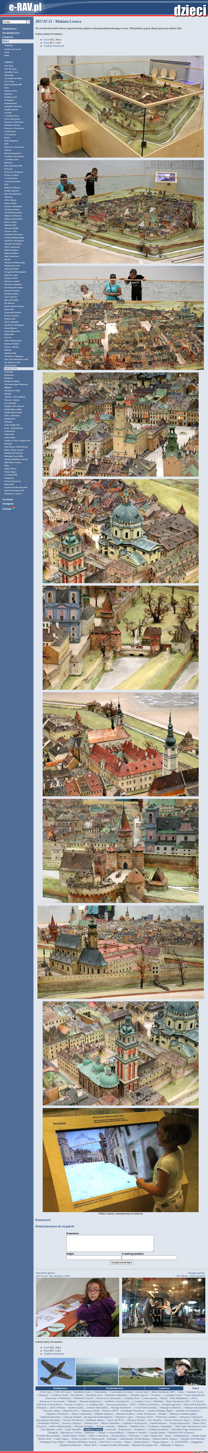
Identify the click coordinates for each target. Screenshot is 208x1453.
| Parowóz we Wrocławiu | (49, 1407)
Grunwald (8, 372)
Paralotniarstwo (11, 32)
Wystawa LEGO (10, 278)
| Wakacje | (72, 1404)
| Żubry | (127, 1445)
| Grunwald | (110, 1432)
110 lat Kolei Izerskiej (13, 213)
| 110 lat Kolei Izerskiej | (145, 1410)
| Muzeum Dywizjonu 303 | (144, 1448)
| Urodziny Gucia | (59, 1398)
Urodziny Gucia (10, 97)
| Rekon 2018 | (44, 1442)
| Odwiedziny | (100, 1395)
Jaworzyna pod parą (12, 181)
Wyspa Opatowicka (12, 331)
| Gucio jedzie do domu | (121, 1395)
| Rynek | (164, 1401)
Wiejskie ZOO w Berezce (14, 406)
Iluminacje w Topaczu (13, 494)
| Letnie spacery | (149, 1401)
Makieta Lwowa (10, 369)
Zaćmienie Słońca (11, 294)
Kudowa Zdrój (10, 203)
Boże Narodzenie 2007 (13, 84)
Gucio (6, 52)
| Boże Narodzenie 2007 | (163, 1395)
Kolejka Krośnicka (12, 381)
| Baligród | (53, 1435)
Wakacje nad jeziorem (13, 219)
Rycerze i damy (10, 222)
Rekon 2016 (9, 334)
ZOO (6, 144)
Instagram (8, 503)
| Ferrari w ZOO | (110, 1413)
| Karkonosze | (125, 1432)
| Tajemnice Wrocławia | (57, 1417)
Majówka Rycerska (12, 266)
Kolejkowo (8, 378)
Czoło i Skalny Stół (12, 425)
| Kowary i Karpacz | (72, 1426)
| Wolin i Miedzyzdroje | (60, 1429)
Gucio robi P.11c (10, 297)
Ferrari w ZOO (10, 231)
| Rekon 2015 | (200, 1423)
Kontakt (8, 508)
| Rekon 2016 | (199, 1426)
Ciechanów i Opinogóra (13, 356)
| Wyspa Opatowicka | (180, 1426)
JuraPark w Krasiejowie (14, 156)
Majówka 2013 (10, 225)
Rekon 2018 (9, 434)
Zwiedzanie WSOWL (12, 312)
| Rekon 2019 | (90, 1448)
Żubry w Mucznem (12, 416)
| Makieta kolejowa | (104, 1417)
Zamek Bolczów (10, 328)
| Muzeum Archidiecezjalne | (183, 1417)
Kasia (6, 55)
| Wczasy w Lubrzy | (74, 1407)
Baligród (7, 387)
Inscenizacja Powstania (13, 287)
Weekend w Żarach (12, 125)
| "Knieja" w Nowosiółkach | (111, 1435)
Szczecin (7, 337)
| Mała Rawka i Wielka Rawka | (135, 1442)
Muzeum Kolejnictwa (13, 153)
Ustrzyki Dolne (10, 403)
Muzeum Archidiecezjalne (14, 262)
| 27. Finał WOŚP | (179, 1445)
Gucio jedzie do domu (13, 78)
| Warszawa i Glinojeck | (191, 1420)
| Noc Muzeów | (155, 1423)
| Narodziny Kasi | (94, 1398)
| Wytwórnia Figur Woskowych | (186, 1432)
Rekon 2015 (9, 309)
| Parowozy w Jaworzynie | (108, 1401)
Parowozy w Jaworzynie (14, 128)
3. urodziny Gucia (11, 159)
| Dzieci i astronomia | (82, 1417)
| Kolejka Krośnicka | (158, 1432)
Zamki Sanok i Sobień (13, 412)
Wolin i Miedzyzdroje (13, 341)
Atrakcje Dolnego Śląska (14, 238)
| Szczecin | (41, 1429)
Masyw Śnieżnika (11, 322)
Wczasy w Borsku (11, 347)
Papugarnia (9, 478)
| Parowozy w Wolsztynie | (58, 1401)
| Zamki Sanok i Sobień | (74, 1438)
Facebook (7, 499)
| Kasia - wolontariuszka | (176, 1438)
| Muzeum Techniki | (84, 1429)
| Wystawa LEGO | (144, 1420)
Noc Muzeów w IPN (12, 362)
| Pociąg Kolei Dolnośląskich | (98, 1420)
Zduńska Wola (10, 353)
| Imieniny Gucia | (195, 1395)
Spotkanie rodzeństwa (13, 106)
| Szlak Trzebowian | (146, 1417)
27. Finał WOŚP (10, 475)
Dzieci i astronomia (12, 247)
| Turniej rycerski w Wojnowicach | (87, 1442)
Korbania (8, 444)
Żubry (7, 465)
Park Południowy (11, 141)
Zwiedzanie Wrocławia (13, 234)
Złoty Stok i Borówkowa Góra (16, 359)
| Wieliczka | (134, 1438)
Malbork (7, 350)
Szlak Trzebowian (11, 256)
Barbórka (8, 163)
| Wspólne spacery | (139, 1398)
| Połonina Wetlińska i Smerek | (82, 1445)
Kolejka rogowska (11, 191)
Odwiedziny (9, 75)
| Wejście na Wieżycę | (148, 1407)
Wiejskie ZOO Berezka (13, 453)
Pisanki (7, 259)
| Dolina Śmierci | (141, 1445)
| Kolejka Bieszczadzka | (48, 1438)
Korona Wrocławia (12, 291)
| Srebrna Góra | (91, 1426)
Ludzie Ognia (9, 437)
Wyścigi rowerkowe (12, 209)
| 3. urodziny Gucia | (141, 1404)
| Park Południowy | (179, 1401)
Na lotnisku (9, 100)
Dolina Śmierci (10, 469)
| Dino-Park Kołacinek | (194, 1407)
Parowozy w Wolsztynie (13, 122)
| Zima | (180, 1395)
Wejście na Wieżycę (12, 188)
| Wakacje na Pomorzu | (170, 1410)
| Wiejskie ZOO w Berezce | (181, 1435)
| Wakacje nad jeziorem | (196, 1410)
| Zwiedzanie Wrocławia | (132, 1413)
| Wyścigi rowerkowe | (121, 1410)
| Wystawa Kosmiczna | (70, 1448)
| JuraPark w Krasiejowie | (117, 1404)
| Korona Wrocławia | (73, 1423)
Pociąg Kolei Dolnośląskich (15, 272)
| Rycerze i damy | (52, 1413)
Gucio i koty (9, 81)
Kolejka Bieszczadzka (13, 409)
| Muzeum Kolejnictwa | (91, 1404)
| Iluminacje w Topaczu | (172, 1448)
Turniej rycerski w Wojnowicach (17, 441)
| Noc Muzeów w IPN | (51, 1432)
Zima (6, 88)
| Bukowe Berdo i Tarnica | (165, 1442)
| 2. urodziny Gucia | (172, 1398)
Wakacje (7, 150)
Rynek (7, 138)
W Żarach (8, 169)
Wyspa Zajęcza (10, 472)
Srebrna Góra (10, 319)
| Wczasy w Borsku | (105, 1429)
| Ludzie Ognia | (61, 1442)
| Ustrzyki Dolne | (157, 1435)
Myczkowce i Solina (12, 391)
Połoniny (7, 394)
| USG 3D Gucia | (63, 1395)
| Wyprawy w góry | (124, 1420)
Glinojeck (8, 94)
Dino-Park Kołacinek (12, 194)
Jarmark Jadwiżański (13, 206)
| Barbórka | (158, 1404)
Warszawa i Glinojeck (13, 284)
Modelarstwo (9, 28)
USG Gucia (9, 66)
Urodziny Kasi (10, 131)
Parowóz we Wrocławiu (13, 172)
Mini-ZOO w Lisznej (12, 462)
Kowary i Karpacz (11, 316)
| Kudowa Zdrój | (75, 1410)
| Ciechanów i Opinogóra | (160, 1429)
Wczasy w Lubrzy (11, 175)
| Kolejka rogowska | (171, 1407)
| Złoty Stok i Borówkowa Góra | (190, 1429)
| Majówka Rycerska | (50, 1420)
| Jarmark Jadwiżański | (97, 1410)
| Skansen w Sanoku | (136, 1435)
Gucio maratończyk (12, 119)
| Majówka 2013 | (70, 1413)
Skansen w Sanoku (11, 400)
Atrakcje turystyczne (12, 49)
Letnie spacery (10, 134)
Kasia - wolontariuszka (13, 428)
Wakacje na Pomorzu (13, 216)
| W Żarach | (198, 1404)
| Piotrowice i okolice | (166, 1420)
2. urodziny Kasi (10, 178)
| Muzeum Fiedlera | (125, 1417)
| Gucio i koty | (142, 1395)
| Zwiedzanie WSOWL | (48, 1426)
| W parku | (155, 1398)
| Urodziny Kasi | (131, 1401)
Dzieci (5, 41)
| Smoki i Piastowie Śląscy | (177, 1423)
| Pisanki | (162, 1417)
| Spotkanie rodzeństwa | (116, 1398)
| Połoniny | (89, 1435)
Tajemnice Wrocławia (13, 244)
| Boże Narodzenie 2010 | (178, 1404)
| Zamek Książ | (198, 1438)
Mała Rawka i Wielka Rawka (16, 447)
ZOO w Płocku (10, 200)
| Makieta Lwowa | (93, 1432)
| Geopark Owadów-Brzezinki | (114, 1448)
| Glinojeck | (43, 1398)
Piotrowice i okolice (12, 281)
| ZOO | (194, 1401)
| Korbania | (112, 1442)
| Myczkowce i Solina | (71, 1435)
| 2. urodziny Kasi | (94, 1407)
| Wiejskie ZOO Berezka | (192, 1442)
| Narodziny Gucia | (82, 1395)
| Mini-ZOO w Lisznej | (110, 1445)
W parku (8, 113)
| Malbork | (122, 1429)
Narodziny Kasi (10, 103)
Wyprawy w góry (11, 275)
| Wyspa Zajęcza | (160, 1445)
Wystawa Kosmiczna (12, 481)
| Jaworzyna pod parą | (116, 1407)
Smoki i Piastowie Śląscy (14, 306)
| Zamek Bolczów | (158, 1426)
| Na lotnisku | (77, 1398)
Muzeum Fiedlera (11, 253)
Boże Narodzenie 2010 (13, 166)
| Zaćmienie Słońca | (95, 1423)
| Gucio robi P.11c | (115, 1423)
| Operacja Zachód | (90, 1413)
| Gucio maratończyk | (195, 1398)
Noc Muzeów (9, 303)
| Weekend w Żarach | (83, 1401)
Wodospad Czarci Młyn (13, 456)
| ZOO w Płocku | (57, 1410)
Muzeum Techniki (11, 344)
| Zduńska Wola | (137, 1429)
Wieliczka (8, 422)
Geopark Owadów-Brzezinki (15, 487)
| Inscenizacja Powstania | (48, 1423)
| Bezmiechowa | (118, 1438)
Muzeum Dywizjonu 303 (14, 490)
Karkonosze (9, 375)
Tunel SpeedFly (10, 366)
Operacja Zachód (11, 228)
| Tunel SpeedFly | (73, 1432)
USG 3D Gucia (10, 69)
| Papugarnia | (197, 1445)
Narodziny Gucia (11, 72)
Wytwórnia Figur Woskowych (16, 384)
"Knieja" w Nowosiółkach (14, 397)
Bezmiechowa (9, 419)
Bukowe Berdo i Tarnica (14, 450)
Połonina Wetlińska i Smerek (15, 459)
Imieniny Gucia (10, 91)
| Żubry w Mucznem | (98, 1438)
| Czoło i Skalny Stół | (152, 1438)
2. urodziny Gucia (11, 116)
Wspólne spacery (11, 109)
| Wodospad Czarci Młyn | (52, 1445)
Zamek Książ (9, 431)
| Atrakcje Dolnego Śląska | (159, 1413)
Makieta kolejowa (11, 250)
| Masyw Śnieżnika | (110, 1426)
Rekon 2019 (9, 484)
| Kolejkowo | (140, 1432)
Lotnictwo (7, 37)
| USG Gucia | (46, 1395)
